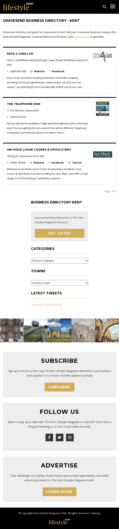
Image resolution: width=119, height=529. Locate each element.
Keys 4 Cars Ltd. (20, 53)
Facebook (58, 71)
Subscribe (59, 387)
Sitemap (96, 513)
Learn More (59, 492)
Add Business (82, 36)
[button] (56, 345)
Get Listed (59, 233)
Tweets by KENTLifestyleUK (46, 304)
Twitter (77, 162)
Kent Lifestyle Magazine (47, 513)
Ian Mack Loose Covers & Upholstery (39, 149)
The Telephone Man (23, 104)
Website (39, 71)
